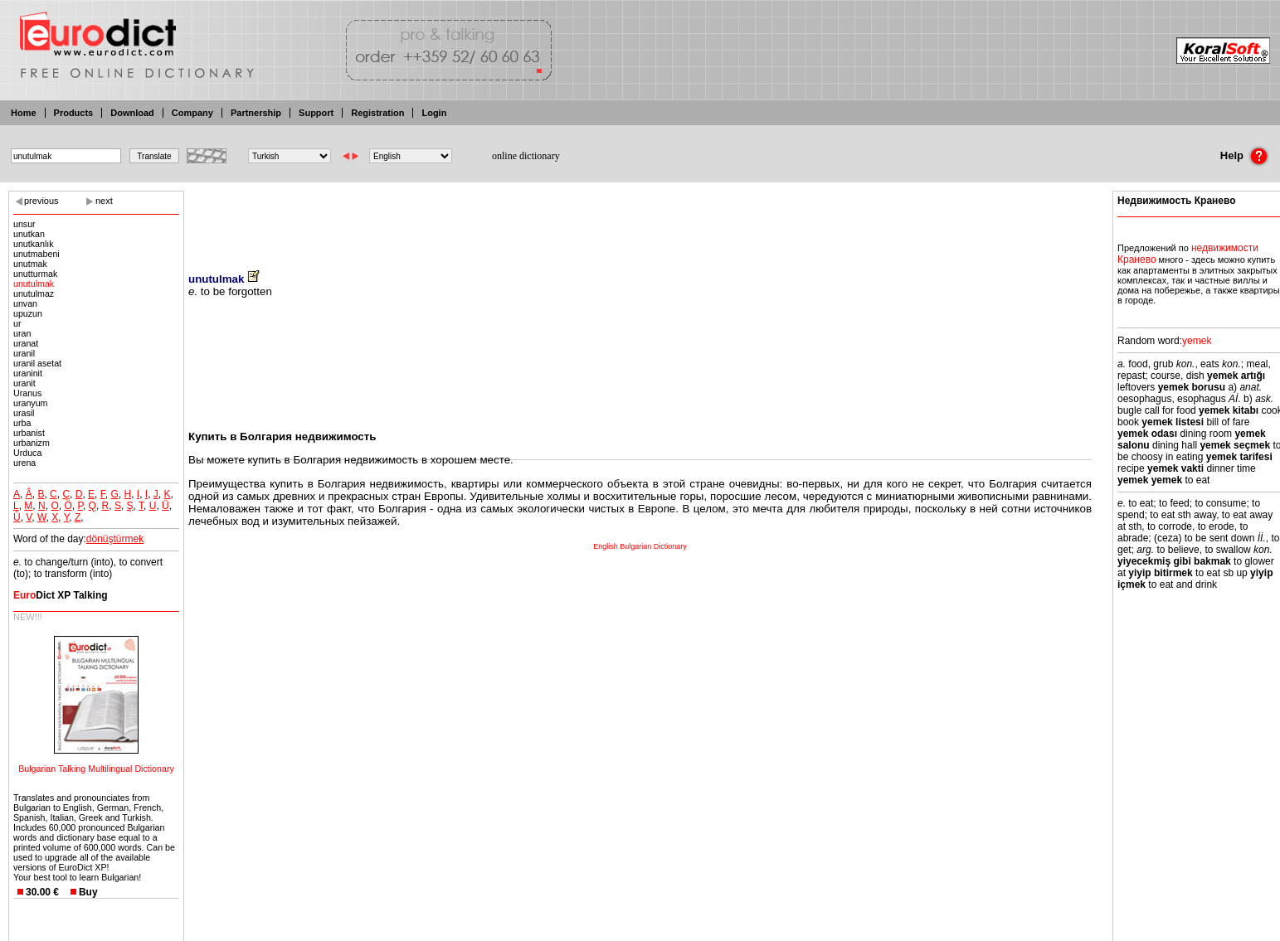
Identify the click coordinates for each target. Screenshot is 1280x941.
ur (17, 323)
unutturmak (35, 274)
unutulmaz (33, 293)
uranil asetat (37, 363)
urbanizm (31, 443)
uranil (24, 353)
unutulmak (33, 284)
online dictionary (526, 156)
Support (316, 113)
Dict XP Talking (60, 595)
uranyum (30, 403)
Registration (377, 113)
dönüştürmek (115, 539)
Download (132, 113)
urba (22, 423)
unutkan (29, 234)
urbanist (29, 433)
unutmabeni (36, 254)
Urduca (27, 453)
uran (22, 333)
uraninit (27, 373)
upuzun (27, 313)
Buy (88, 892)
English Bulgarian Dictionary (640, 546)
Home (24, 113)
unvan (25, 303)
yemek (1196, 341)
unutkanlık (33, 244)
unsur (24, 224)
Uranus (27, 393)
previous (41, 201)
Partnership (256, 113)
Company (192, 113)
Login (433, 113)
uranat (25, 343)
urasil (23, 413)
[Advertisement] (640, 220)
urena (24, 463)
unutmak (30, 264)
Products (74, 113)
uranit (24, 383)
